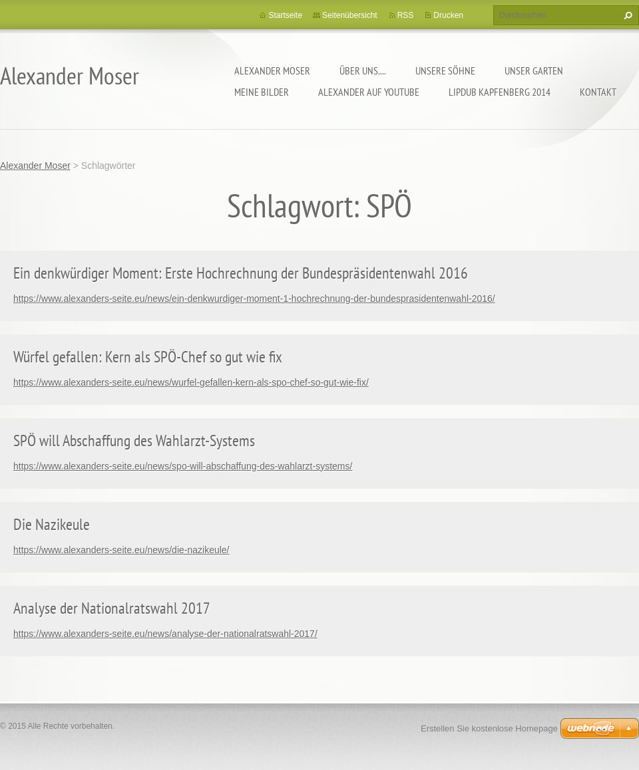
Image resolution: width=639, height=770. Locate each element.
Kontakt (598, 91)
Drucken (448, 15)
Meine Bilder (261, 91)
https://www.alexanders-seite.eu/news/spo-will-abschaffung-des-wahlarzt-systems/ (182, 466)
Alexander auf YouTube (368, 91)
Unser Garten (534, 70)
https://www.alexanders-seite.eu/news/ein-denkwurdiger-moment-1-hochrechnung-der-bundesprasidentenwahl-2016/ (254, 298)
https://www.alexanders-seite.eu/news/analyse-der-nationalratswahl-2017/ (165, 633)
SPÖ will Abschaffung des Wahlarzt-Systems (134, 440)
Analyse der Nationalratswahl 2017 (111, 608)
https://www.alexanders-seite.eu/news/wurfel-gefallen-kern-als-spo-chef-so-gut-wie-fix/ (191, 382)
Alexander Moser (272, 70)
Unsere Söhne (445, 70)
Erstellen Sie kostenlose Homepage (489, 728)
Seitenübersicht (349, 15)
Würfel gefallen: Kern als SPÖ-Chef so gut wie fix (147, 356)
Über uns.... (362, 70)
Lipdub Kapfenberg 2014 (499, 91)
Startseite (285, 15)
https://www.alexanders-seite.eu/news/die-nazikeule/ (121, 550)
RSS (405, 15)
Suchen (626, 15)
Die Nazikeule (51, 524)
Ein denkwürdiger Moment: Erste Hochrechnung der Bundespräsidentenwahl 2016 (240, 273)
